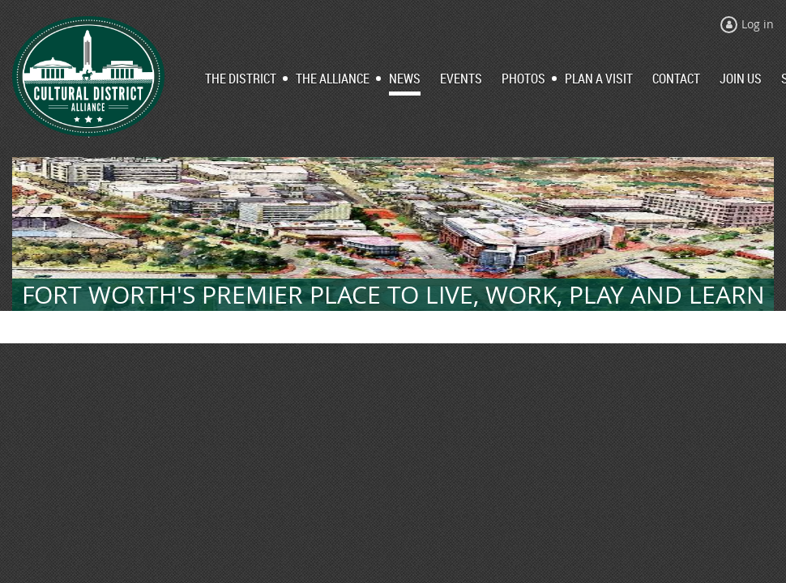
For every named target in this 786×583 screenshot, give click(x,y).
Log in (757, 24)
